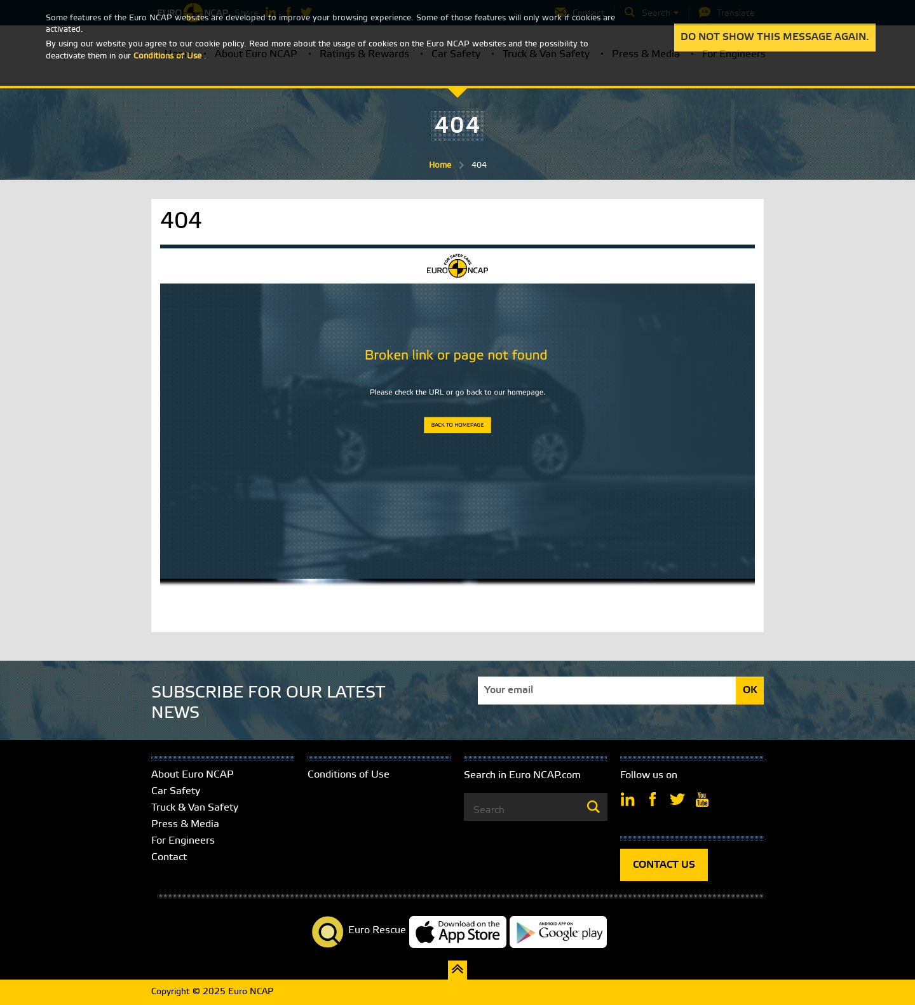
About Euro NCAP (192, 775)
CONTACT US (664, 865)
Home (440, 165)
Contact (169, 857)
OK (750, 690)
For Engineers (183, 841)
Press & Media (185, 824)
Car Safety (175, 791)
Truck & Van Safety (194, 808)
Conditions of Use (349, 775)
